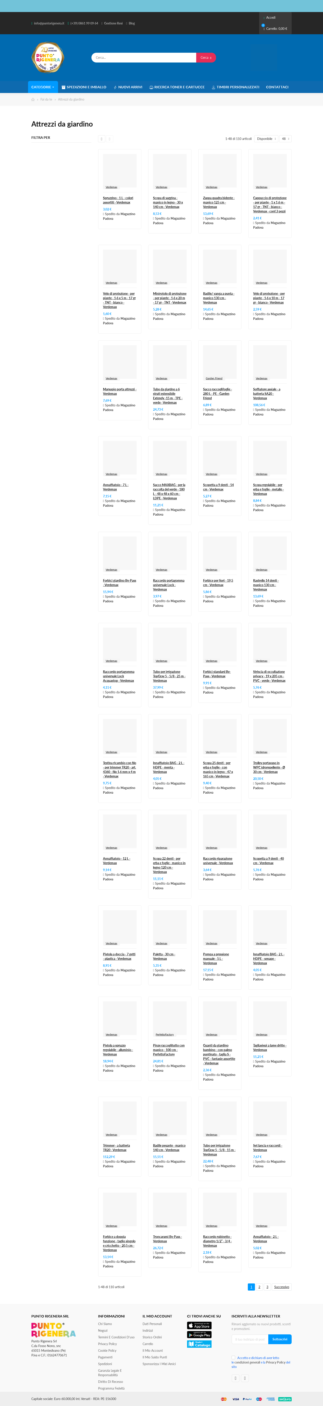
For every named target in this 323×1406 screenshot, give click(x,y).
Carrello (148, 1344)
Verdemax (111, 187)
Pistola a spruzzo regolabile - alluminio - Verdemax (118, 1049)
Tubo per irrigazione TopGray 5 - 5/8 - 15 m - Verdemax (219, 1150)
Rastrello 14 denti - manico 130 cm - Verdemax (266, 585)
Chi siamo (105, 1324)
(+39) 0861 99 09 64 (84, 23)
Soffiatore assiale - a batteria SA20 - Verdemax (266, 393)
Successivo (281, 1287)
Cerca (206, 57)
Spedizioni (105, 1364)
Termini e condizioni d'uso (116, 1337)
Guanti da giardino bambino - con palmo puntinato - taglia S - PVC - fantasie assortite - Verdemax (219, 1054)
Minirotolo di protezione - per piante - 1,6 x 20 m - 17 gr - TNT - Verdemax (169, 298)
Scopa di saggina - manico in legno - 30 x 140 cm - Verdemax (168, 202)
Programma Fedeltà (111, 1388)
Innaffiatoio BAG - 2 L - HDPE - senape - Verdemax (269, 958)
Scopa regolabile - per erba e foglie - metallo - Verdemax (268, 489)
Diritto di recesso (110, 1382)
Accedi (269, 17)
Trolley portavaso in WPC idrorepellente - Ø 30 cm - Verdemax (269, 767)
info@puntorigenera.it (49, 23)
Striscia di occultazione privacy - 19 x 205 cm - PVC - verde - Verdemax (269, 676)
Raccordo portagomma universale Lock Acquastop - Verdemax (118, 676)
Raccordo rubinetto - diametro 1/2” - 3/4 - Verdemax (217, 1241)
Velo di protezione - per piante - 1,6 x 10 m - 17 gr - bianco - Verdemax (269, 298)
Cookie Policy (107, 1350)
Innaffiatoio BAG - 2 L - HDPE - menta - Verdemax (168, 767)
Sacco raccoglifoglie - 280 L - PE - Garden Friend (217, 393)
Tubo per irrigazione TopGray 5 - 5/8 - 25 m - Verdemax (169, 676)
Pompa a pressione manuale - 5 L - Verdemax (216, 958)
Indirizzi (148, 1330)
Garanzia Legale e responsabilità (110, 1373)
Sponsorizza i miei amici (159, 1364)
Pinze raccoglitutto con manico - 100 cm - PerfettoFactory (169, 1049)
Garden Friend (214, 378)
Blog (132, 23)
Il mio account (153, 1350)
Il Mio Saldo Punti (155, 1357)
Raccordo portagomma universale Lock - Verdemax (168, 585)
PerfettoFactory (165, 1034)
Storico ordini (152, 1337)
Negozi (102, 1330)
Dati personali (152, 1324)
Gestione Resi (113, 23)
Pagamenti (105, 1357)
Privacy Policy (107, 1344)
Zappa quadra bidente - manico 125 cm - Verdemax (219, 202)
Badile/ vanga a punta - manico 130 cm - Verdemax (218, 298)
